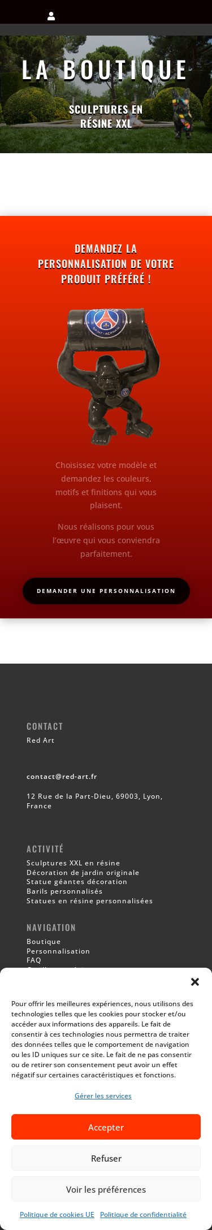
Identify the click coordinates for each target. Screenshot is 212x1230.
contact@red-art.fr (62, 776)
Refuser (106, 1158)
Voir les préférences (106, 1189)
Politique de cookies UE (57, 1214)
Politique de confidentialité (143, 1214)
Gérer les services (103, 1096)
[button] (195, 982)
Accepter (106, 1127)
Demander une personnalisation (106, 591)
